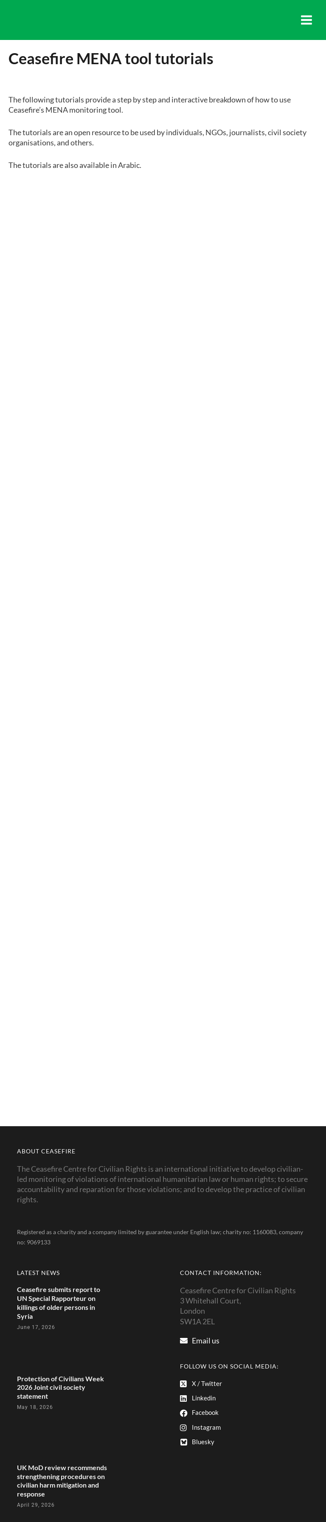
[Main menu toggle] (306, 20)
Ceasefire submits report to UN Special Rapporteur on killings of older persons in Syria (58, 1302)
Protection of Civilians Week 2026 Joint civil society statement (60, 1387)
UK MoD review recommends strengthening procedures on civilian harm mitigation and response (62, 1480)
